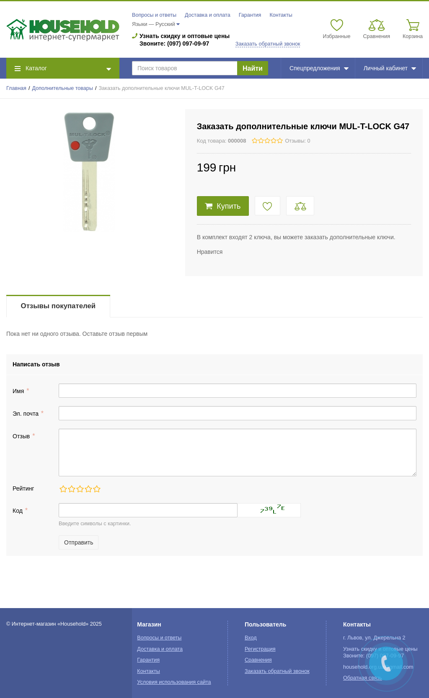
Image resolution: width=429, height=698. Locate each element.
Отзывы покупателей (58, 306)
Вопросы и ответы (154, 15)
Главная (16, 88)
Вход (251, 638)
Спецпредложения (319, 68)
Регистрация (260, 649)
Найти (253, 68)
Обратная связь (362, 678)
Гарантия (250, 15)
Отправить (78, 542)
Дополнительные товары (62, 88)
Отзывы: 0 (297, 141)
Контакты (280, 15)
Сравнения (258, 660)
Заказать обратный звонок (267, 44)
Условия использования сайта (174, 682)
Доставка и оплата (207, 15)
